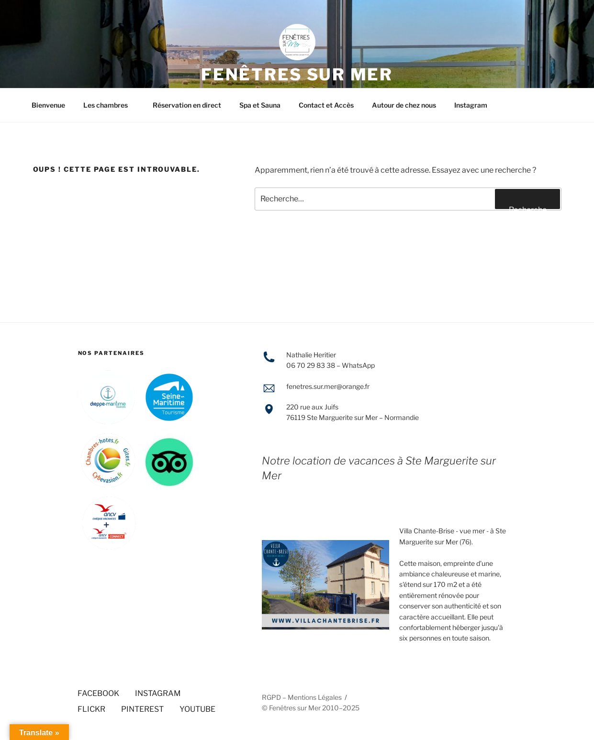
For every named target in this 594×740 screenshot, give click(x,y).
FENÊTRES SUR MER (297, 74)
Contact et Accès (326, 105)
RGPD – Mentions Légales (302, 697)
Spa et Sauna (259, 105)
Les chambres (110, 105)
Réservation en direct (187, 105)
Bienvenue (48, 105)
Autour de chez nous (404, 105)
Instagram (470, 105)
